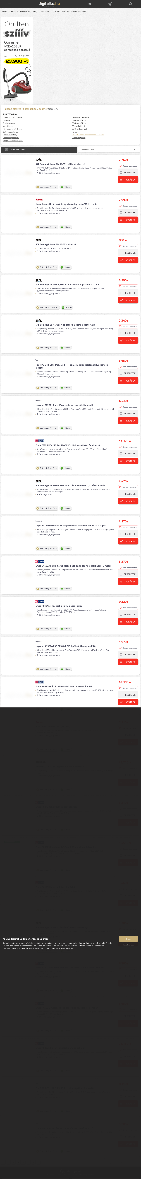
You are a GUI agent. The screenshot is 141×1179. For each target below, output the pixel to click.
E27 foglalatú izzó (79, 123)
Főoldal (5, 12)
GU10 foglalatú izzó (79, 129)
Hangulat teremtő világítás (13, 140)
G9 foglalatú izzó (78, 126)
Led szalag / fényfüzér (80, 117)
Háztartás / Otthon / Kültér (20, 12)
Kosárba (131, 179)
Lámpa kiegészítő (78, 137)
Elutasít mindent (128, 945)
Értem (128, 939)
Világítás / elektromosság (42, 12)
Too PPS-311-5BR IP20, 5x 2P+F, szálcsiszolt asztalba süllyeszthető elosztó (71, 361)
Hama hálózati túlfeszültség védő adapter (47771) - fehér (66, 203)
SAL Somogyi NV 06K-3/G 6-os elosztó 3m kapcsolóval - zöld (67, 281)
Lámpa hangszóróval (11, 137)
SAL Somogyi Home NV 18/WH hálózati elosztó (60, 163)
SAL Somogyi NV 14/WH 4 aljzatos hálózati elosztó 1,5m (65, 320)
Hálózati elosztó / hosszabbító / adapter (88, 134)
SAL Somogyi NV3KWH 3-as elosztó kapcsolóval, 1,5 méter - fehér (70, 477)
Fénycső (75, 131)
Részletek (130, 172)
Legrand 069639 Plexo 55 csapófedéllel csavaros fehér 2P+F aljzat (70, 516)
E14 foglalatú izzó (79, 120)
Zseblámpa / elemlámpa (12, 117)
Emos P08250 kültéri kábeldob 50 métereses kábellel (63, 672)
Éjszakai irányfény (10, 134)
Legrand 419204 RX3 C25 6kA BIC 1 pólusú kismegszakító (65, 633)
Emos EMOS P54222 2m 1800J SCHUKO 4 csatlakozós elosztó (67, 438)
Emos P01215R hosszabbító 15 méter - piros (58, 594)
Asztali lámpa (8, 126)
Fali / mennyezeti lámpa (12, 129)
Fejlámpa (6, 120)
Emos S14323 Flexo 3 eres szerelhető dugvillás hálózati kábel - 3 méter (73, 555)
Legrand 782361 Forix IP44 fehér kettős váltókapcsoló (64, 398)
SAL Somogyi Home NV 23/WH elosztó (55, 242)
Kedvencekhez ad (128, 165)
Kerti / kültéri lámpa (10, 131)
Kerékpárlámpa (9, 123)
